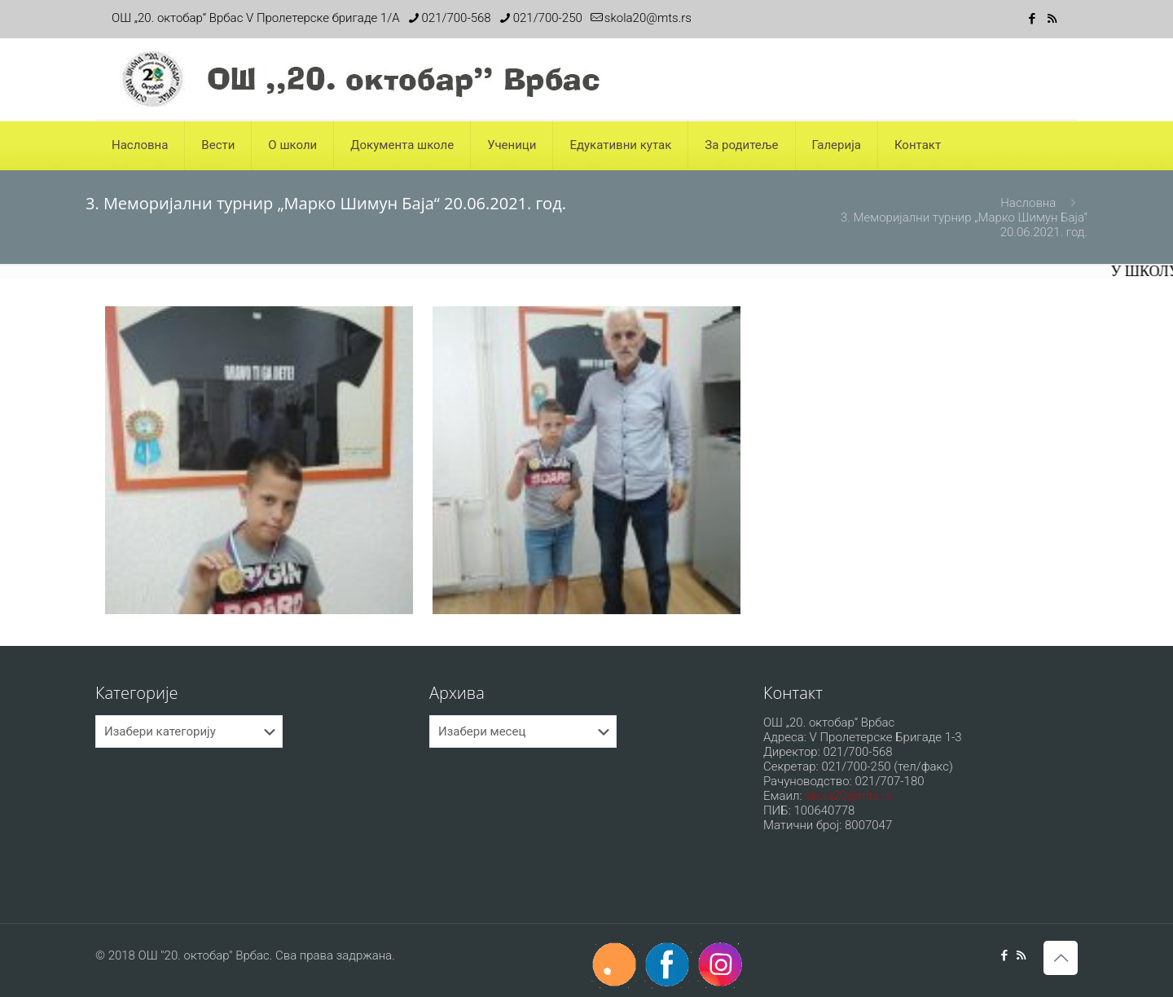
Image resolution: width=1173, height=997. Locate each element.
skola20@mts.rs (848, 795)
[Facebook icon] (1032, 18)
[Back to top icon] (1060, 958)
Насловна (1028, 202)
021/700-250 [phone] (547, 18)
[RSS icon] (1052, 18)
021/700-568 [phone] (456, 18)
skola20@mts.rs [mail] (648, 18)
